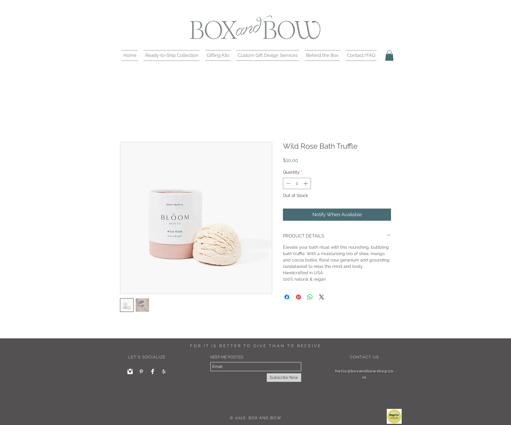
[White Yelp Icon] (164, 371)
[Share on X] (321, 297)
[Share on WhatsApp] (310, 297)
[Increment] (306, 183)
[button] (172, 55)
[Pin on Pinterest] (298, 297)
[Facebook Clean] (152, 371)
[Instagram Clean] (130, 371)
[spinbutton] (296, 183)
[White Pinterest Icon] (141, 371)
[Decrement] (287, 183)
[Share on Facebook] (287, 297)
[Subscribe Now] (284, 377)
